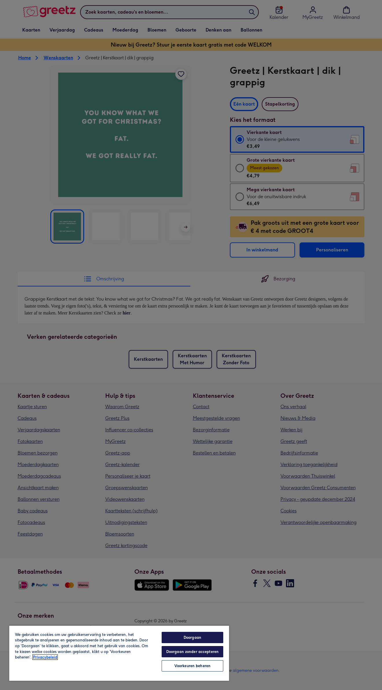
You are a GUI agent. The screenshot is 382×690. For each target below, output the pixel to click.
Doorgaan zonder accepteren (192, 651)
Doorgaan (192, 637)
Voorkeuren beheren (192, 666)
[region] (119, 653)
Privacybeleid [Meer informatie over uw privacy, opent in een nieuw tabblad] (45, 657)
